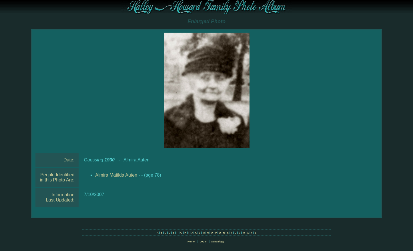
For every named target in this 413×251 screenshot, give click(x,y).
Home (191, 241)
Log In (203, 241)
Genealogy (217, 241)
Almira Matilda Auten (116, 175)
